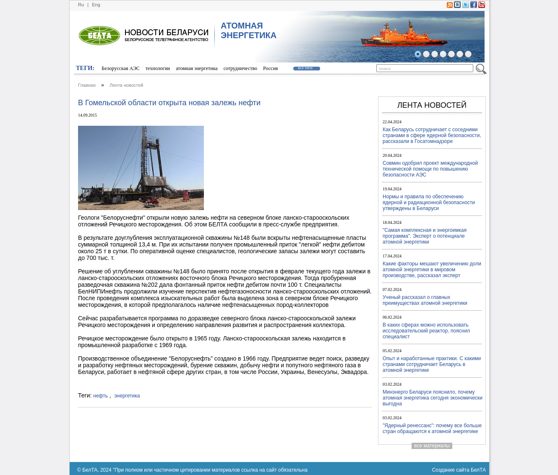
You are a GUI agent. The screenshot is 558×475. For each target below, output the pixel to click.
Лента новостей (126, 85)
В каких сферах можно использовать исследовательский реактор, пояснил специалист (426, 331)
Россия (270, 68)
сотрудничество (240, 68)
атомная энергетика (196, 68)
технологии (158, 68)
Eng (96, 4)
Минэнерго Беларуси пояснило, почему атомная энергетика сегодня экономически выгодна (432, 398)
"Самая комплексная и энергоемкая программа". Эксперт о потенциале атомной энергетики (425, 236)
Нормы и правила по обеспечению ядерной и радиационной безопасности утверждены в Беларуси (429, 202)
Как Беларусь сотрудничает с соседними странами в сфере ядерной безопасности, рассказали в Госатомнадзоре (432, 135)
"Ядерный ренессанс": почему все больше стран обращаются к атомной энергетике (432, 428)
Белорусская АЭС (121, 68)
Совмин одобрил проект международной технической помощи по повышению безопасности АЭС (430, 169)
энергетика (127, 396)
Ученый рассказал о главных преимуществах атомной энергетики (425, 300)
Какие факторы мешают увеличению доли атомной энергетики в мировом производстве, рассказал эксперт (432, 269)
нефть (100, 396)
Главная (87, 85)
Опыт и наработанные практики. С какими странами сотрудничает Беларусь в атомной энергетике (432, 364)
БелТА (478, 470)
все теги (305, 67)
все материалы (432, 446)
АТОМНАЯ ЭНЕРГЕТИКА (248, 30)
